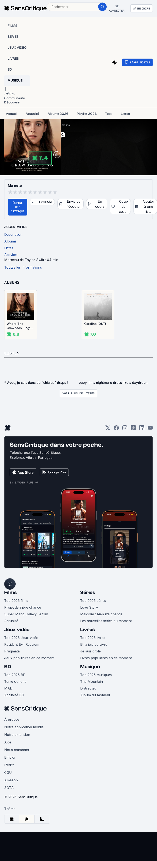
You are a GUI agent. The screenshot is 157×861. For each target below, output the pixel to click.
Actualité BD (14, 695)
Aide (7, 742)
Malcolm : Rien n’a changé (101, 614)
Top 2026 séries (93, 601)
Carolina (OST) (95, 323)
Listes (11, 352)
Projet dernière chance (22, 607)
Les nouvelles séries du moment (106, 621)
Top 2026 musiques (96, 675)
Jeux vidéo (17, 629)
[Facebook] (116, 429)
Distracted (88, 688)
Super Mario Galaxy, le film (26, 614)
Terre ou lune (15, 681)
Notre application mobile (24, 727)
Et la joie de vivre (93, 644)
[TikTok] (133, 429)
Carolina (65, 125)
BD (7, 667)
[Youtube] (150, 429)
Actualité (11, 621)
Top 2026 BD (15, 675)
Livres (87, 629)
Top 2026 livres (92, 638)
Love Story (89, 607)
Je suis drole (90, 651)
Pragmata (12, 651)
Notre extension (17, 734)
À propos (11, 719)
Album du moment (95, 695)
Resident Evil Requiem (21, 644)
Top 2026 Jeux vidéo (21, 638)
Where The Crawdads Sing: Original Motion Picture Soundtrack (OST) (20, 326)
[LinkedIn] (141, 429)
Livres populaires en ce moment (106, 658)
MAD (8, 688)
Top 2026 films (16, 601)
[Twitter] (107, 429)
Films (10, 592)
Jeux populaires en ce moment (29, 658)
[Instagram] (124, 429)
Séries (87, 592)
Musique (90, 667)
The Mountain (91, 681)
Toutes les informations (23, 267)
